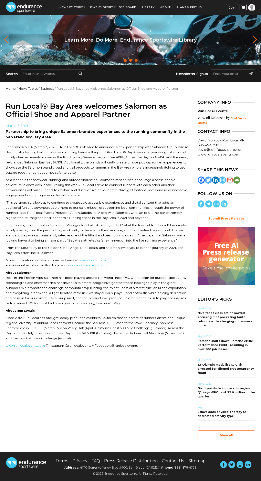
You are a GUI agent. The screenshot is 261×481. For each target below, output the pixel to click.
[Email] (236, 180)
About (165, 7)
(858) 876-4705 (185, 467)
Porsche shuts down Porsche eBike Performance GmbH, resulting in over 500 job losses (225, 345)
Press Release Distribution (131, 460)
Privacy (79, 460)
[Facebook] (201, 180)
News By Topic (71, 7)
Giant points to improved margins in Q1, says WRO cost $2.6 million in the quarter (226, 392)
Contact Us (173, 460)
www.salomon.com (93, 260)
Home (11, 88)
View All (226, 435)
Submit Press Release (226, 218)
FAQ (95, 460)
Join (232, 7)
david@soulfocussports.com (220, 150)
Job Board (127, 7)
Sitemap (197, 460)
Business (47, 88)
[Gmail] (229, 180)
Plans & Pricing (189, 7)
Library (148, 7)
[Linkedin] (215, 180)
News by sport (100, 7)
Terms (61, 460)
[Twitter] (208, 180)
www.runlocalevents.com (87, 265)
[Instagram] (222, 180)
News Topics (28, 88)
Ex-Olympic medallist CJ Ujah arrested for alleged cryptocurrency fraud (226, 369)
